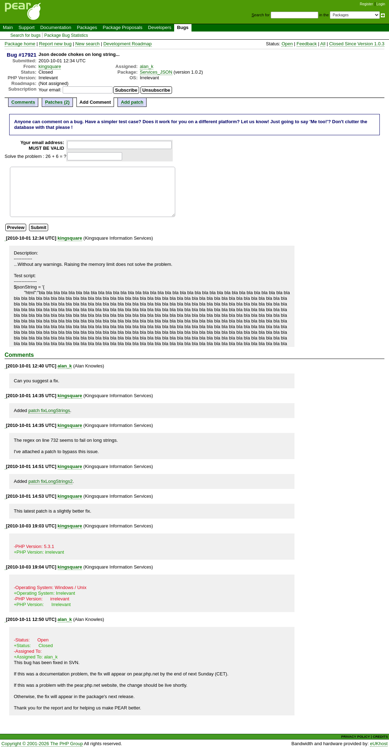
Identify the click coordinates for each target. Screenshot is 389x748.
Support (26, 27)
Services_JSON (156, 72)
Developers (159, 27)
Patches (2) (57, 102)
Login (381, 4)
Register (366, 4)
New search (87, 43)
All (322, 43)
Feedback (307, 43)
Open (287, 43)
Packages (87, 27)
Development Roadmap (127, 43)
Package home (20, 43)
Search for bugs (25, 35)
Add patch (132, 102)
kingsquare (50, 66)
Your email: (50, 89)
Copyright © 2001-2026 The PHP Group (42, 743)
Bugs (183, 27)
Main (8, 27)
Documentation (55, 27)
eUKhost (379, 743)
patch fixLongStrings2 (50, 481)
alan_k (146, 66)
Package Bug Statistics (66, 35)
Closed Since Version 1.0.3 (356, 43)
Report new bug (55, 43)
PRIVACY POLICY (355, 736)
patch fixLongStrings (49, 410)
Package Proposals (122, 27)
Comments (23, 102)
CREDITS (380, 736)
